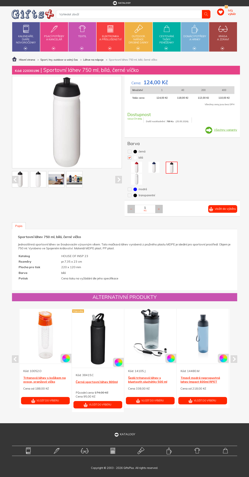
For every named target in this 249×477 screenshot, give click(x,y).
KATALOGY (124, 434)
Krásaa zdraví (223, 35)
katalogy (121, 3)
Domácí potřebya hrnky (195, 35)
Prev (15, 179)
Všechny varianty (225, 130)
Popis (19, 226)
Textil (82, 34)
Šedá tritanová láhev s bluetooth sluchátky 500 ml (147, 379)
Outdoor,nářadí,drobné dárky (139, 36)
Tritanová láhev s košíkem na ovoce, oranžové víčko (44, 379)
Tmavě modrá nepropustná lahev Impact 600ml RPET (200, 379)
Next (118, 179)
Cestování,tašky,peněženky (167, 36)
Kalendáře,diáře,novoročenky (26, 36)
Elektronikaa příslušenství (110, 35)
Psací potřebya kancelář (54, 35)
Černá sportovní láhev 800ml (97, 382)
